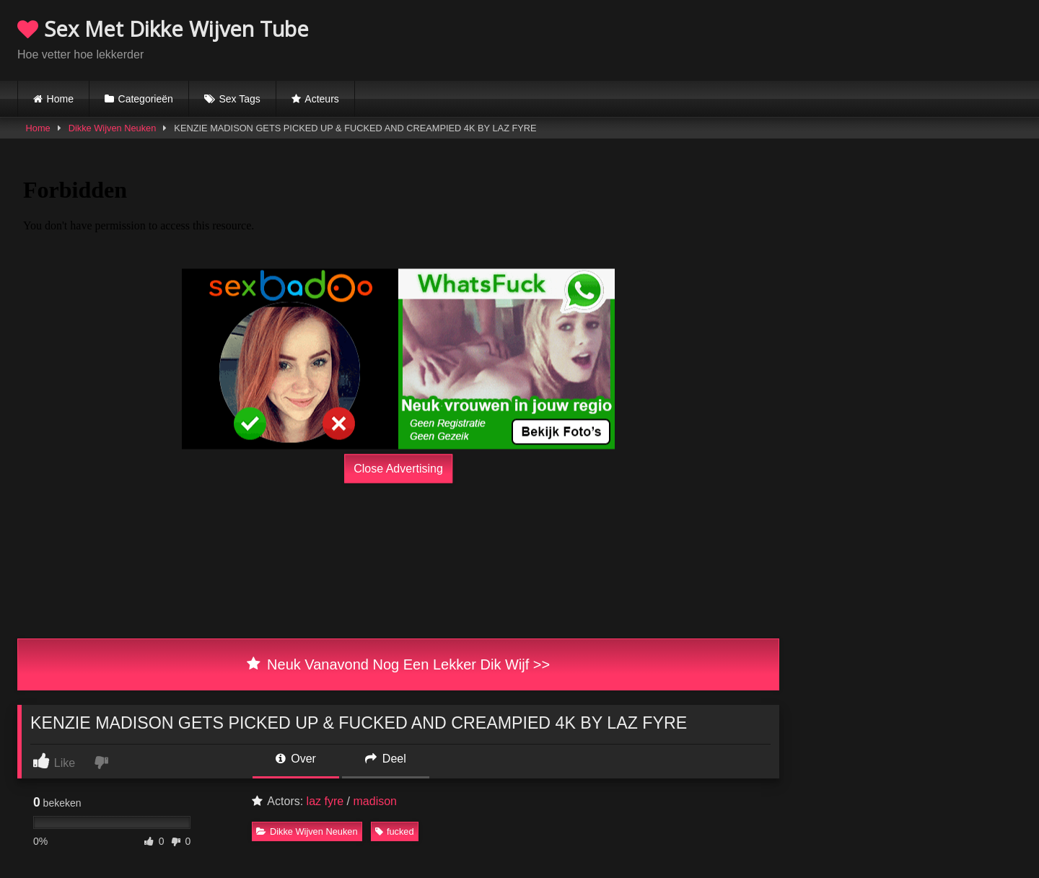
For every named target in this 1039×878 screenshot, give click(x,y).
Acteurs (321, 99)
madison (375, 801)
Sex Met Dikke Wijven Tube (163, 28)
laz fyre (325, 801)
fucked (394, 831)
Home (60, 99)
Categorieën (145, 99)
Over (296, 758)
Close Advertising (398, 468)
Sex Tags (239, 99)
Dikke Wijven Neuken (113, 128)
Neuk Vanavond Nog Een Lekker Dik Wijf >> (398, 664)
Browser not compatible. (853, 38)
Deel (385, 758)
